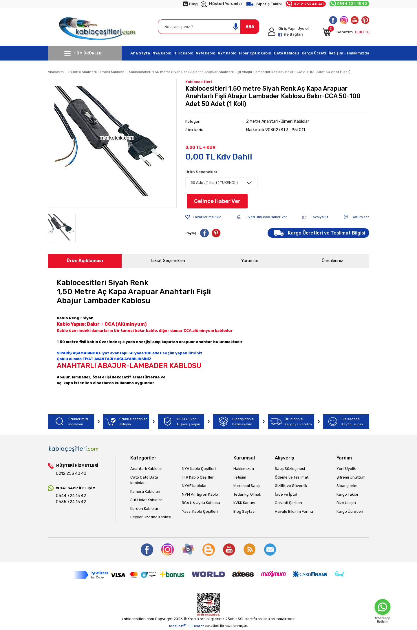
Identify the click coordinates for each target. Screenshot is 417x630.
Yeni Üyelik (346, 468)
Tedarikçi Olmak (247, 494)
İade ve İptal (286, 494)
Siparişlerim (346, 486)
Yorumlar (249, 260)
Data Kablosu (286, 53)
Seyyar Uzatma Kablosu (151, 517)
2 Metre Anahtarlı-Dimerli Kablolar (277, 121)
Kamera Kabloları (145, 491)
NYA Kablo (162, 53)
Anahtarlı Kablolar (146, 468)
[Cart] (345, 33)
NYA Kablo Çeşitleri (199, 468)
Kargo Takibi (347, 494)
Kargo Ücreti (314, 53)
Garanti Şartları (288, 503)
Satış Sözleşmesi (290, 468)
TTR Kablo (183, 53)
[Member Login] (292, 31)
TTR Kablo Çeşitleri (198, 477)
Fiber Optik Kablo (255, 53)
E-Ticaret (196, 626)
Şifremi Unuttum (350, 477)
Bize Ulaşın (346, 503)
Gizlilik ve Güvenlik (291, 486)
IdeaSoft (177, 625)
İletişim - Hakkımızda (349, 53)
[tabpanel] (112, 143)
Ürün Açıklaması (85, 260)
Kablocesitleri (198, 82)
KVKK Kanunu (245, 503)
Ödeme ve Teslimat (291, 477)
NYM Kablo (205, 53)
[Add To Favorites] (203, 216)
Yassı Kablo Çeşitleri (200, 511)
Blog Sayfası (244, 511)
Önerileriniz (332, 260)
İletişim (239, 477)
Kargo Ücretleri (349, 511)
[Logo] (99, 26)
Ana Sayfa (140, 53)
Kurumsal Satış (246, 486)
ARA (250, 26)
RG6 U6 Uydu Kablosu (201, 503)
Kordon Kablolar (144, 508)
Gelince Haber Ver (217, 201)
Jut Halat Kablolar (146, 500)
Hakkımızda (243, 468)
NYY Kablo (227, 53)
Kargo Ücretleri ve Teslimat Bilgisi (326, 233)
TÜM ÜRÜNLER (83, 53)
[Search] (208, 26)
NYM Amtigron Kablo (200, 494)
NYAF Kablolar (194, 486)
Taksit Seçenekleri (167, 260)
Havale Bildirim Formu (294, 511)
